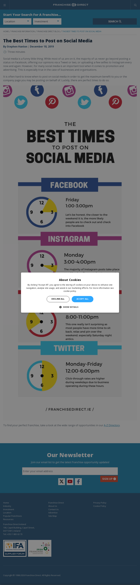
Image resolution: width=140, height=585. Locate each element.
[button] (70, 307)
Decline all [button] (58, 299)
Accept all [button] (83, 299)
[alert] (70, 292)
